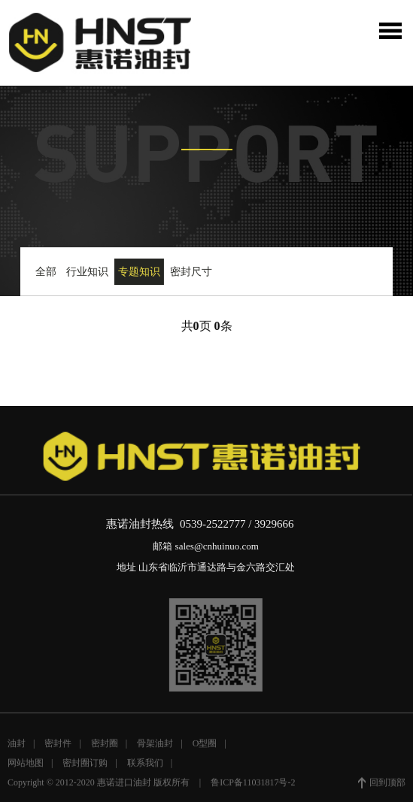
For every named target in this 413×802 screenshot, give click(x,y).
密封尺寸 (190, 271)
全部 (44, 271)
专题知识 (138, 271)
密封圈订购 (85, 765)
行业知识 (86, 271)
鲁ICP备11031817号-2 (253, 784)
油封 (17, 745)
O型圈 (205, 745)
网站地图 (26, 765)
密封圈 (104, 745)
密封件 (57, 745)
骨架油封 (155, 745)
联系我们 (145, 765)
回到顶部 (381, 785)
